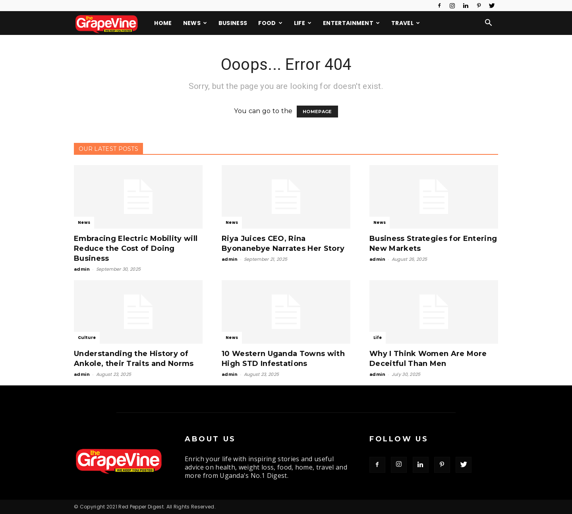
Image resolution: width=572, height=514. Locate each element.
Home (163, 23)
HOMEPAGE (317, 111)
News (195, 23)
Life (303, 23)
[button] (488, 23)
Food (270, 23)
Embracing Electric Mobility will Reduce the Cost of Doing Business (135, 248)
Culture (87, 338)
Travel (405, 23)
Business (232, 23)
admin (82, 269)
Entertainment (351, 23)
